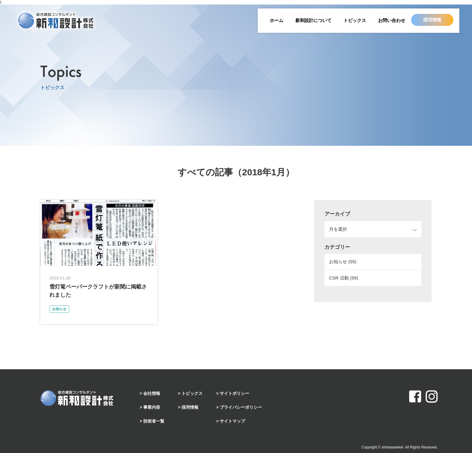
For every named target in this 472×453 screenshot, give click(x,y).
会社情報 (151, 393)
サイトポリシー (234, 393)
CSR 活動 (343, 277)
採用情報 (432, 19)
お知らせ (342, 261)
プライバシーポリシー (241, 407)
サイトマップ (232, 421)
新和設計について (313, 20)
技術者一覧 (153, 421)
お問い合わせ (391, 20)
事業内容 (151, 407)
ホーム (276, 20)
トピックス (354, 20)
